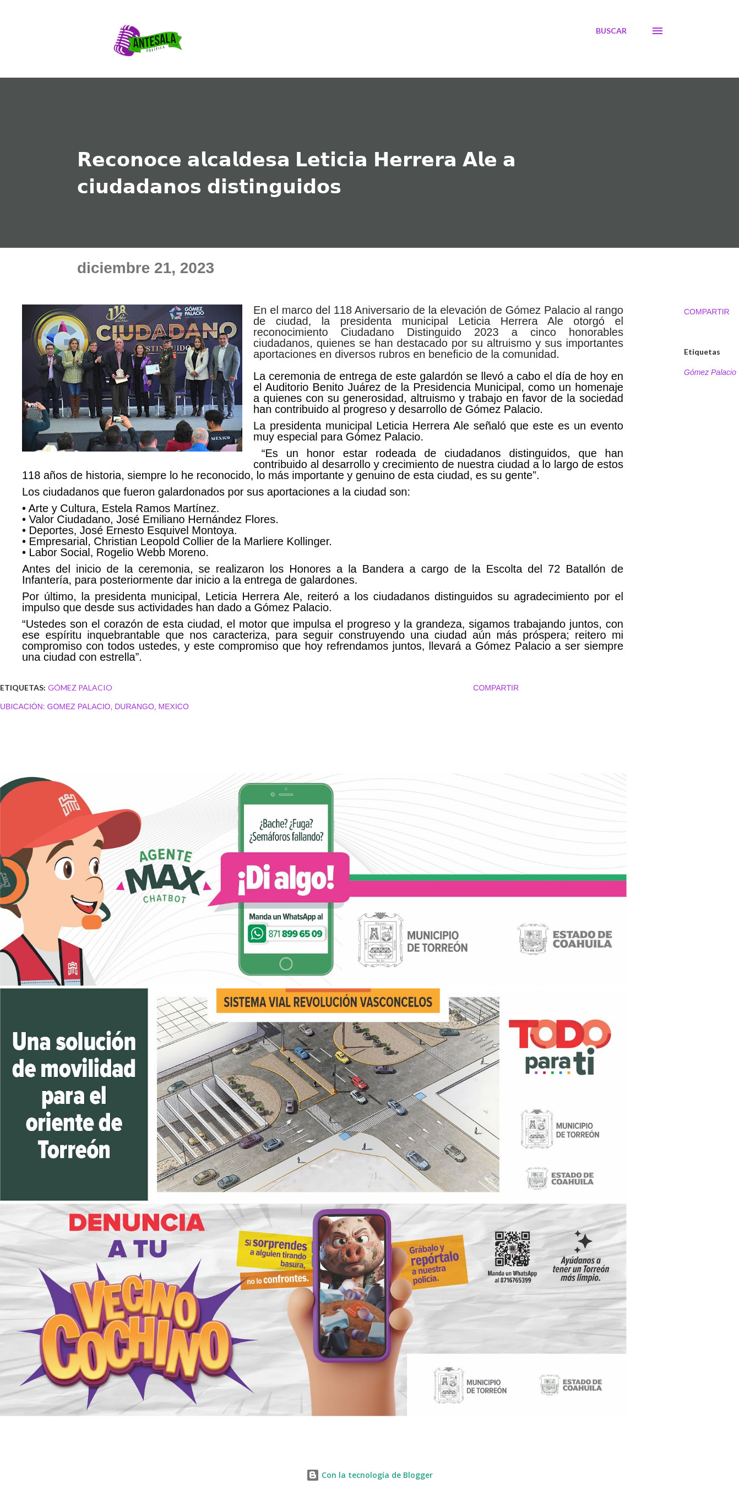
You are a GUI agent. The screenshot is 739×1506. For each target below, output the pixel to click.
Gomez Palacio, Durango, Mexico (118, 706)
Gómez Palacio (710, 372)
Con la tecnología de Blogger (369, 1475)
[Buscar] (611, 30)
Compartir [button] (707, 311)
